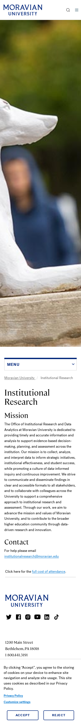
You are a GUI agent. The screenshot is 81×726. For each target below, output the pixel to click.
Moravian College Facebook (18, 617)
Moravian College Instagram (28, 617)
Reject (59, 715)
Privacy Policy (13, 696)
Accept (23, 715)
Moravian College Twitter (9, 617)
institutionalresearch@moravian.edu (31, 556)
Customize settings (17, 702)
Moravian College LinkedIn (47, 617)
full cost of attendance (48, 571)
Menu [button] (77, 10)
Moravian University (19, 378)
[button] (68, 10)
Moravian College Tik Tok (56, 617)
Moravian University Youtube (37, 617)
